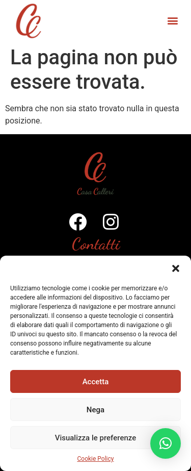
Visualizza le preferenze (96, 437)
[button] (176, 268)
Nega (95, 409)
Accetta (96, 381)
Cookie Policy (95, 458)
